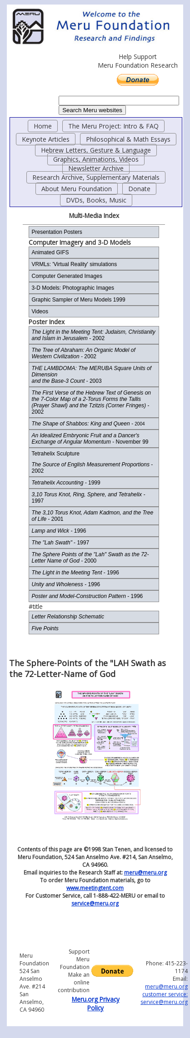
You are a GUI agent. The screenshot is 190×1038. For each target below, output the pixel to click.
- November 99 (89, 438)
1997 (88, 497)
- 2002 (93, 335)
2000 (90, 557)
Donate (139, 188)
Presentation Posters (56, 232)
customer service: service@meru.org (164, 998)
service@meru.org (95, 903)
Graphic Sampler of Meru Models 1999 (78, 300)
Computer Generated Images (66, 276)
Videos (39, 311)
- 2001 (92, 515)
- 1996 (75, 572)
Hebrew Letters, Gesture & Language (96, 150)
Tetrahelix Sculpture (55, 453)
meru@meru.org (145, 872)
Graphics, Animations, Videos (96, 159)
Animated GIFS (50, 252)
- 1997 (60, 542)
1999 (65, 482)
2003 (91, 374)
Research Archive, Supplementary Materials (96, 177)
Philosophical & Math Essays (128, 139)
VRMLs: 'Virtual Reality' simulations (74, 264)
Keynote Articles (46, 139)
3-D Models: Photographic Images (72, 288)
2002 (83, 353)
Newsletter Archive (96, 168)
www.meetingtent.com (95, 888)
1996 (58, 531)
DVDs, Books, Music (96, 200)
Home (43, 126)
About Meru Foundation (76, 188)
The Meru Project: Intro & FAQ (113, 126)
